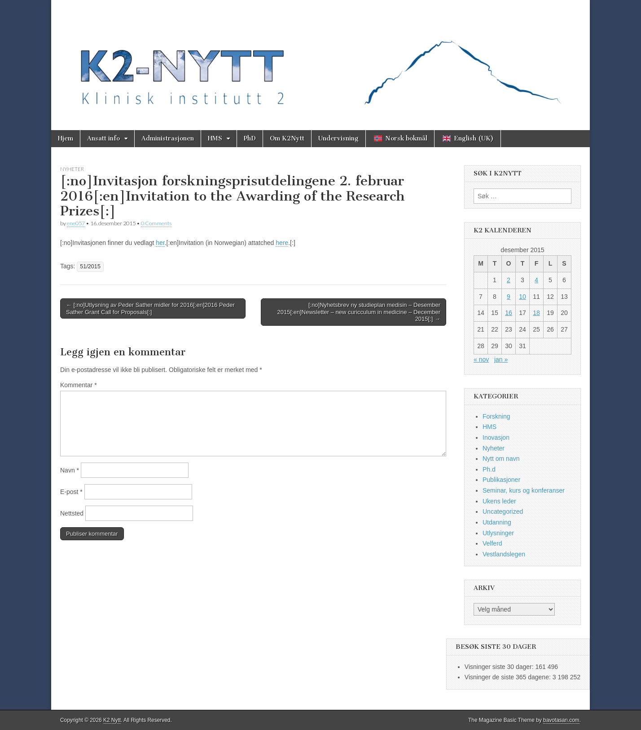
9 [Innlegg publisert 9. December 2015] (508, 296)
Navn (69, 470)
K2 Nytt (112, 720)
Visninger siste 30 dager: (500, 666)
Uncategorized (503, 511)
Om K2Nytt (287, 138)
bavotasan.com (561, 720)
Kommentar (78, 385)
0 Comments (156, 223)
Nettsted (71, 513)
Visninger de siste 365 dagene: (509, 677)
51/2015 (90, 266)
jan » (501, 359)
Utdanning (497, 522)
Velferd (492, 543)
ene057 (76, 223)
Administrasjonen (167, 138)
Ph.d (489, 469)
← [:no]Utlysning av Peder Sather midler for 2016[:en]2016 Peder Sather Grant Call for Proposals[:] (150, 308)
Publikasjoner (501, 479)
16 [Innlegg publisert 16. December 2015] (508, 312)
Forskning (496, 416)
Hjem (65, 138)
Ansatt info (103, 138)
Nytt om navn (501, 458)
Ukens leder (499, 501)
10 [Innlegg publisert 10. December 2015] (522, 296)
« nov (481, 359)
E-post (71, 491)
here (282, 242)
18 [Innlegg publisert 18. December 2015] (536, 312)
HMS (215, 138)
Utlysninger (498, 533)
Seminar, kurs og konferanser (524, 490)
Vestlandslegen (504, 554)
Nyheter (72, 169)
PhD (250, 138)
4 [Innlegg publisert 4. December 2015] (536, 280)
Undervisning (338, 138)
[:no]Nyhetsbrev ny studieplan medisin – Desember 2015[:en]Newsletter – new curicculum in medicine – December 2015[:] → (358, 312)
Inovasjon (496, 437)
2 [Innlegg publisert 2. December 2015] (508, 280)
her (160, 242)
